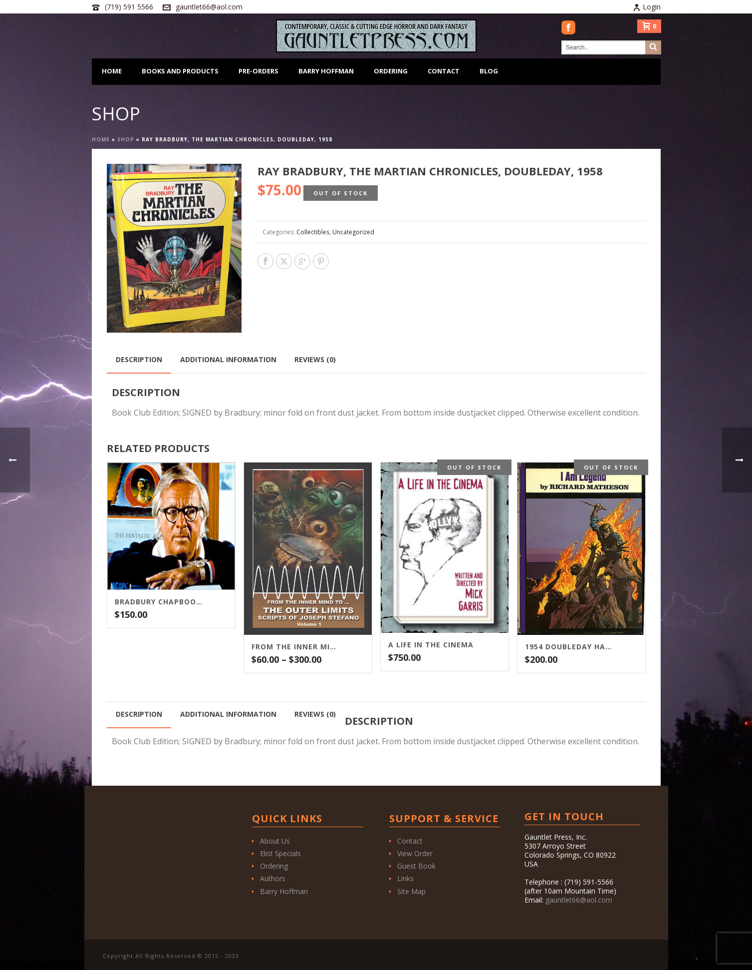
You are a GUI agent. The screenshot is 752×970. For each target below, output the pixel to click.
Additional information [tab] (228, 359)
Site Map (411, 891)
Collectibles (312, 232)
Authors (272, 878)
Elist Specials (280, 853)
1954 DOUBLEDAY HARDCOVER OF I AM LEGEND (569, 646)
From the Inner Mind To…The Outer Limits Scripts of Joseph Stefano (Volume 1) (295, 646)
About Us (275, 841)
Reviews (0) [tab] (315, 359)
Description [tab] (139, 359)
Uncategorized (353, 232)
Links (405, 878)
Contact (444, 70)
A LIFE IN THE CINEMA (431, 644)
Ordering (391, 70)
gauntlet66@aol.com (209, 6)
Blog (489, 70)
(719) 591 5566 (129, 6)
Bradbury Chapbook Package (159, 601)
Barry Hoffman (326, 70)
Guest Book (416, 866)
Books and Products (180, 70)
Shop (125, 139)
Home (112, 70)
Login (647, 6)
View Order (415, 853)
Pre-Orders (258, 70)
